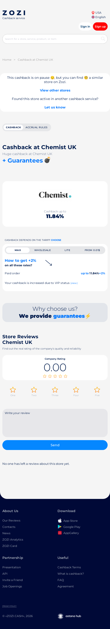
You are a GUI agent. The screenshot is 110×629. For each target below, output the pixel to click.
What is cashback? (70, 573)
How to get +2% (20, 262)
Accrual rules (37, 127)
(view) (74, 283)
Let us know (55, 107)
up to (85, 273)
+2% (102, 273)
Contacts (8, 527)
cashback (13, 127)
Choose (56, 240)
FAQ (60, 580)
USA (96, 12)
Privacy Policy (9, 606)
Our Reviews (11, 520)
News (6, 533)
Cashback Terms (69, 567)
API (5, 573)
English (99, 17)
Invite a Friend (12, 580)
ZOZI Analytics (12, 539)
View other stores (55, 90)
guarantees (69, 316)
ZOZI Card (9, 546)
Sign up (100, 26)
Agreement (65, 586)
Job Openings (12, 586)
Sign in (85, 26)
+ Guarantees (22, 160)
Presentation (11, 567)
